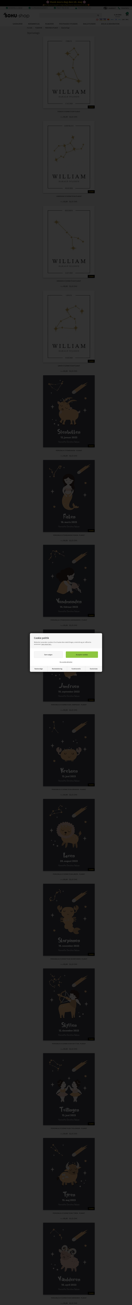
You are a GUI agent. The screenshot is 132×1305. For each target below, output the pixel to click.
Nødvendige (38, 669)
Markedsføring (57, 669)
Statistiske (94, 669)
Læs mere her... (46, 644)
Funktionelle (76, 669)
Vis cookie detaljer (66, 662)
